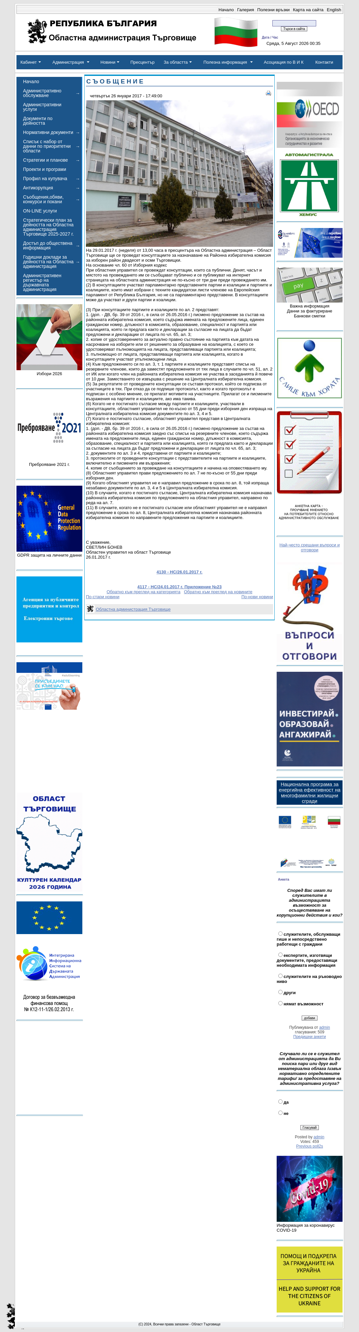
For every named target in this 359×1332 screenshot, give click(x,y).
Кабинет (28, 62)
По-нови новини (257, 596)
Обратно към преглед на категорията (143, 591)
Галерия (245, 9)
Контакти (324, 62)
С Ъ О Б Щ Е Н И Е (114, 81)
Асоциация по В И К (284, 62)
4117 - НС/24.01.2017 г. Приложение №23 (179, 586)
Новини (107, 62)
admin (324, 1027)
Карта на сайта (308, 9)
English (334, 9)
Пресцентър (142, 62)
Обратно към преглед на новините (218, 591)
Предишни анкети (309, 1036)
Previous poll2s (309, 1146)
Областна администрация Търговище (133, 609)
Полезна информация (225, 62)
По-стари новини (103, 596)
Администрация (68, 62)
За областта (176, 62)
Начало (226, 9)
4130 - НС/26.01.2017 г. (179, 571)
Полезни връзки (273, 9)
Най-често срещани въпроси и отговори (309, 547)
